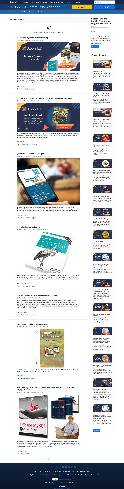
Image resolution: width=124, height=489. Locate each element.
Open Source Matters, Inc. (60, 483)
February (49, 100)
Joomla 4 (34, 144)
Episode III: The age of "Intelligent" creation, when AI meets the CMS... (102, 416)
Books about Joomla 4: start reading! (32, 38)
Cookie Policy (53, 475)
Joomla (19, 301)
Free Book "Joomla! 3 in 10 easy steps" (33, 324)
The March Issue (98, 71)
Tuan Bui (34, 298)
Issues (18, 12)
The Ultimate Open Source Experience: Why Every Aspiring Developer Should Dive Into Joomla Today (101, 340)
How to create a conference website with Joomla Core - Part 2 (102, 265)
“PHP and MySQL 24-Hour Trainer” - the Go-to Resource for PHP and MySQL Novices (45, 389)
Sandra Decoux (37, 156)
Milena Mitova (35, 392)
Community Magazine (35, 7)
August (45, 229)
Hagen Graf (37, 327)
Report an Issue (89, 475)
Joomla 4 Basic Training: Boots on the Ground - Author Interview (44, 98)
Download (82, 7)
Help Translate (79, 475)
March (40, 298)
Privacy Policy (99, 43)
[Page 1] (48, 459)
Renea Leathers (37, 229)
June (42, 392)
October (45, 326)
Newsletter (32, 12)
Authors (24, 12)
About (40, 12)
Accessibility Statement (31, 475)
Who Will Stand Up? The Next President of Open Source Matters (102, 95)
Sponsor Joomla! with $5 (66, 475)
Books (33, 89)
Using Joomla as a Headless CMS (101, 145)
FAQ (45, 12)
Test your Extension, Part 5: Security (101, 314)
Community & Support (57, 2)
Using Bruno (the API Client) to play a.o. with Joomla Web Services (102, 172)
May (43, 40)
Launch (105, 7)
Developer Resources (74, 2)
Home (12, 12)
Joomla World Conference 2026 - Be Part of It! (101, 120)
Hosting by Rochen (62, 488)
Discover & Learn (41, 2)
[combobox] (104, 2)
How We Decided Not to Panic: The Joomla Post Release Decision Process (101, 391)
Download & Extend (27, 2)
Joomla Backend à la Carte (101, 196)
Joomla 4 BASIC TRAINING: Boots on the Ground (48, 135)
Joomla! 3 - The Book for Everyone (31, 153)
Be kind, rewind (98, 242)
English (34, 218)
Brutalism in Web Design (101, 219)
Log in (98, 475)
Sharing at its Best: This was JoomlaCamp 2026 (102, 366)
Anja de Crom (36, 40)
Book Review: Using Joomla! (29, 227)
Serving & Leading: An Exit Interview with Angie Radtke (102, 290)
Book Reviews (26, 89)
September (47, 156)
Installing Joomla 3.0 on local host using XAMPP (37, 295)
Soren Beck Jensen (40, 101)
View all (96, 430)
